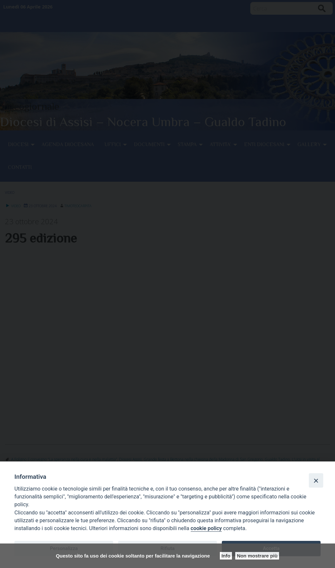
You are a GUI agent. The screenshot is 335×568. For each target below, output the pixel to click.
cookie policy (206, 528)
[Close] (316, 480)
